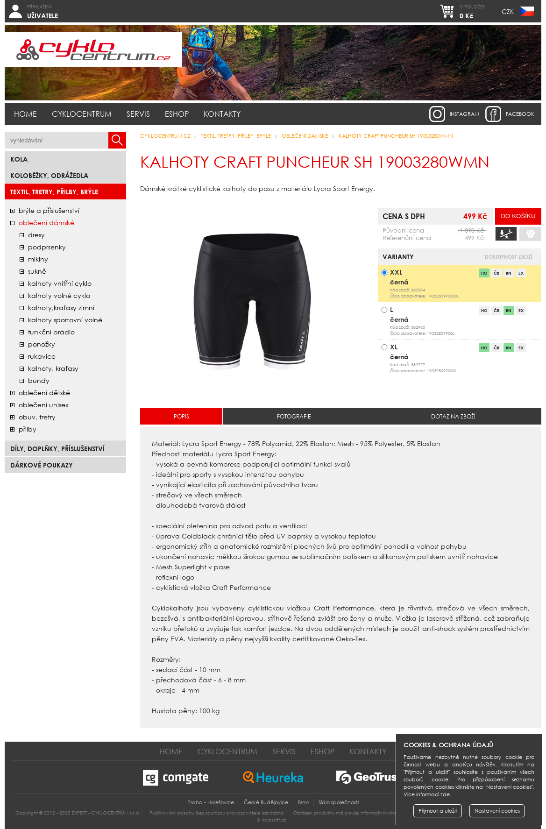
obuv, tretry (37, 416)
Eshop (177, 114)
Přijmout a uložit (437, 811)
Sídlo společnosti (339, 802)
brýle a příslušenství (49, 210)
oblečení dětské (44, 392)
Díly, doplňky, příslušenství (57, 449)
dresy (36, 234)
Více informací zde (427, 794)
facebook (520, 114)
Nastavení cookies (497, 811)
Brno (303, 802)
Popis (181, 416)
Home (25, 114)
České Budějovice (266, 802)
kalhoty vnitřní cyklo (60, 283)
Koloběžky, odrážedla (49, 175)
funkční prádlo (51, 331)
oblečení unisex (44, 404)
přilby (27, 429)
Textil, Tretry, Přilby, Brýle (54, 192)
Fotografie (294, 416)
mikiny (38, 259)
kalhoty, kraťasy (53, 368)
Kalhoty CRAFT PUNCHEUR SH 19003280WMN (396, 136)
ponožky (41, 344)
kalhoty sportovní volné (65, 319)
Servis (138, 114)
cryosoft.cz (274, 819)
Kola (19, 159)
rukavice (42, 356)
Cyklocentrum (82, 114)
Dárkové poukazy (41, 465)
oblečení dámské (46, 222)
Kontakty (222, 114)
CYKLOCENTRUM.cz (165, 136)
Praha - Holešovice (210, 802)
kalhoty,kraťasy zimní (61, 307)
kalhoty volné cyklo (59, 295)
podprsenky (47, 246)
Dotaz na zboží (453, 416)
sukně (37, 271)
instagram (464, 114)
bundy (39, 380)
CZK (508, 11)
